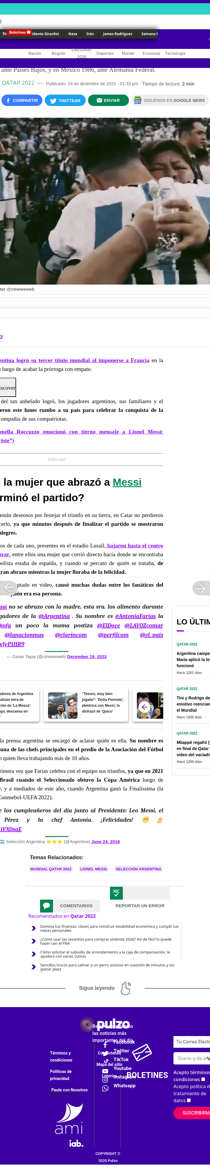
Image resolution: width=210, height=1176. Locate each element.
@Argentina (54, 616)
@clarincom (71, 634)
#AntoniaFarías (135, 616)
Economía (151, 53)
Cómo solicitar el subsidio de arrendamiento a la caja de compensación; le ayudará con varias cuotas (105, 954)
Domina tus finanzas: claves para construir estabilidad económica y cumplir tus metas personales (109, 928)
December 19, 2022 (87, 656)
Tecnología (175, 53)
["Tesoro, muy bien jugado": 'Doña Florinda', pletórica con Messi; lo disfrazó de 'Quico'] (63, 705)
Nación (35, 53)
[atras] (144, 707)
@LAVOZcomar (144, 625)
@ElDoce (108, 625)
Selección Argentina (138, 869)
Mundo (128, 53)
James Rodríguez (117, 33)
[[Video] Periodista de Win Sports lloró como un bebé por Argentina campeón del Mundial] (151, 705)
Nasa (72, 33)
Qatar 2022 (18, 82)
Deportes (105, 53)
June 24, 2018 (105, 841)
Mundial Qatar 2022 (50, 869)
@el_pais (151, 634)
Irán (90, 33)
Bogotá (58, 53)
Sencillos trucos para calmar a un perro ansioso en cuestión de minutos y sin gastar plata (107, 967)
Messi (127, 482)
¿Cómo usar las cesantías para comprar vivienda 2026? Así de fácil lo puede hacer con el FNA (106, 941)
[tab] (70, 906)
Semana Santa (154, 33)
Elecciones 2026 (82, 53)
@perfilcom (113, 634)
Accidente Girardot (42, 33)
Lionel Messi (93, 869)
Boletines (17, 32)
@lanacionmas (24, 634)
